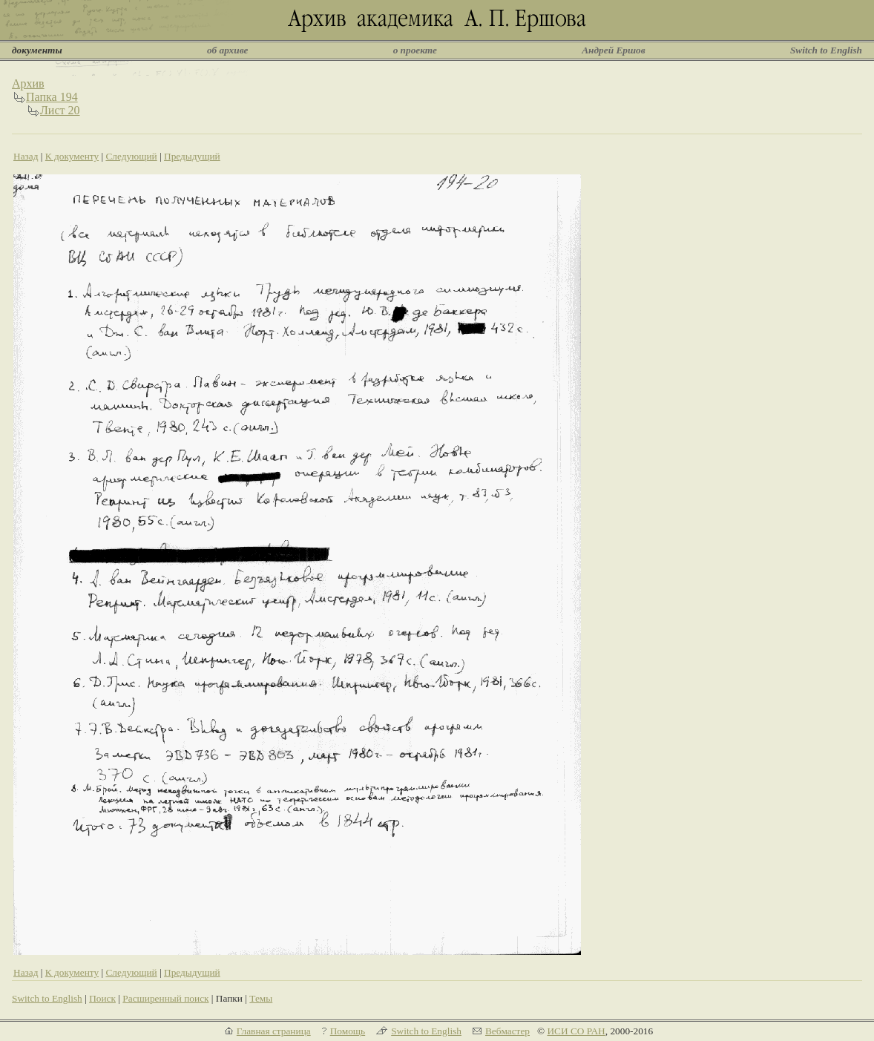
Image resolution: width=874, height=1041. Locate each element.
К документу (72, 156)
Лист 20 (60, 110)
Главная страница (274, 1031)
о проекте (415, 50)
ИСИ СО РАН (576, 1031)
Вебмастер (507, 1031)
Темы (260, 998)
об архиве (228, 50)
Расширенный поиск (165, 998)
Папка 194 (52, 97)
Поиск (102, 998)
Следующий (131, 156)
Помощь (347, 1031)
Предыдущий (192, 156)
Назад (26, 156)
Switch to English (826, 50)
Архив (28, 83)
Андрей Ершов (613, 50)
